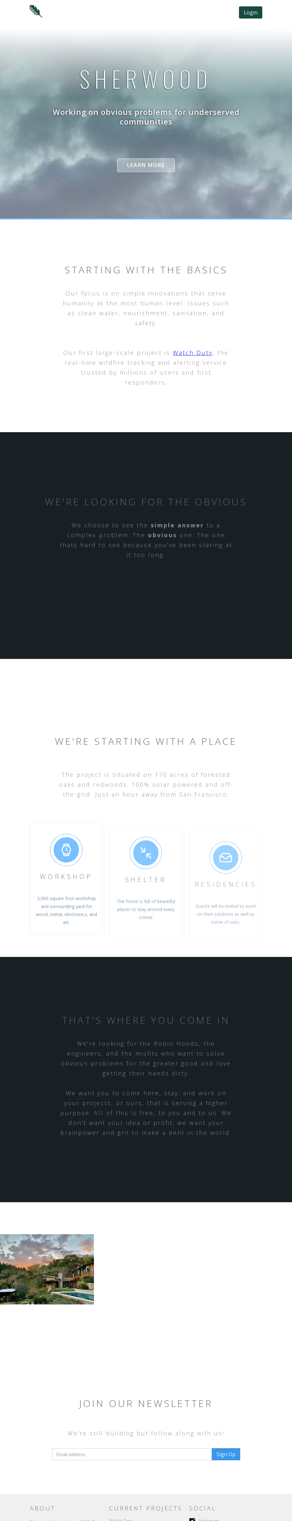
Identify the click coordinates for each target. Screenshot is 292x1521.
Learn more (146, 165)
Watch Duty (192, 352)
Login (250, 12)
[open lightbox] (47, 1269)
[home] (36, 11)
